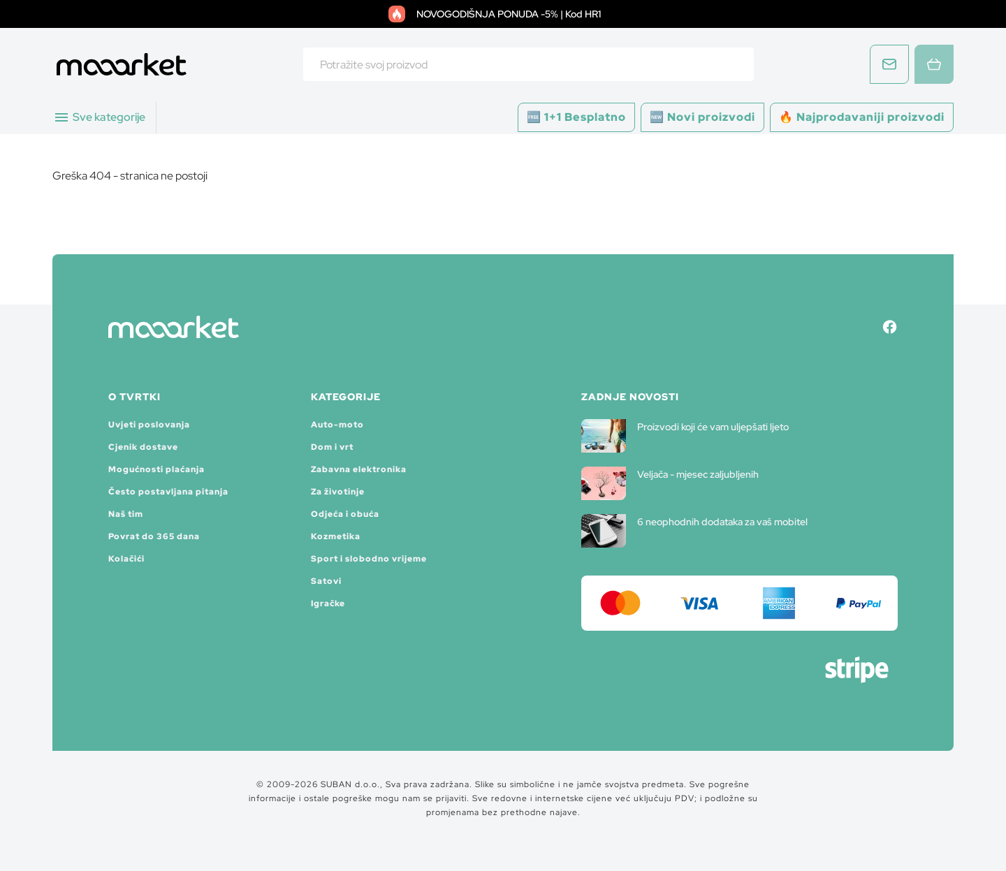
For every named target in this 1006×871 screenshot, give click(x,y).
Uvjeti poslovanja (149, 424)
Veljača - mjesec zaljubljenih (670, 483)
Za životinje (338, 491)
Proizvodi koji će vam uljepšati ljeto (685, 436)
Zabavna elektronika (359, 469)
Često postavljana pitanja (168, 491)
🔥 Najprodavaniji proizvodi (862, 117)
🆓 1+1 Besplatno (576, 117)
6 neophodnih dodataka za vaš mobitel (694, 531)
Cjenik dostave (143, 447)
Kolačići (126, 558)
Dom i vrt (332, 447)
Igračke (328, 603)
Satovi (326, 581)
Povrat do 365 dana (154, 536)
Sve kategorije (99, 117)
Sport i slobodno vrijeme (369, 558)
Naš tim (125, 514)
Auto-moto (337, 424)
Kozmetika (335, 536)
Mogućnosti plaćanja (156, 469)
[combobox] (528, 64)
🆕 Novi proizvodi (702, 117)
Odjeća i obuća (345, 514)
